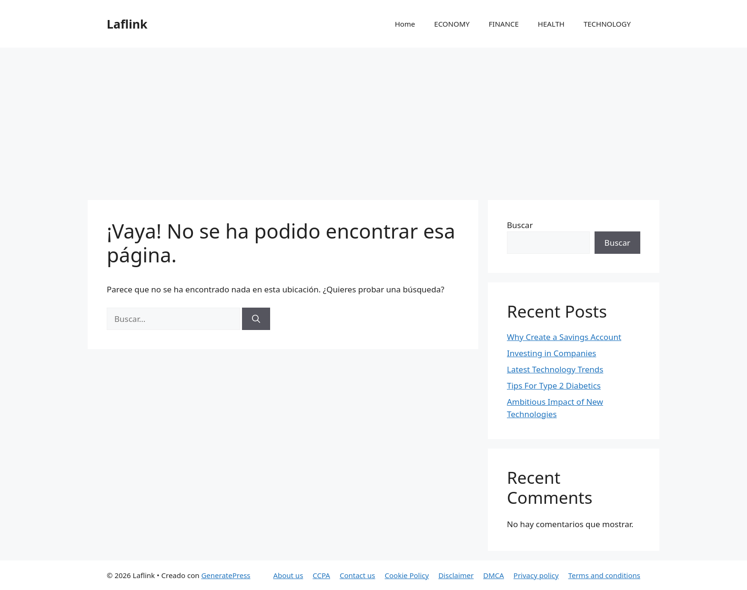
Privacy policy (536, 575)
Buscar (520, 225)
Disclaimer (456, 575)
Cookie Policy (407, 575)
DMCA (493, 575)
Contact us (357, 575)
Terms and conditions (604, 575)
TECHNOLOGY (607, 24)
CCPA (321, 575)
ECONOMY (451, 24)
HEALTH (551, 24)
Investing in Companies (551, 353)
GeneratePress (225, 575)
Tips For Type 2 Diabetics (554, 385)
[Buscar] (256, 319)
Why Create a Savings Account (564, 336)
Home (405, 24)
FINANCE (504, 24)
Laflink (127, 24)
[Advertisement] (373, 119)
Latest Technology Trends (555, 369)
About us (288, 575)
